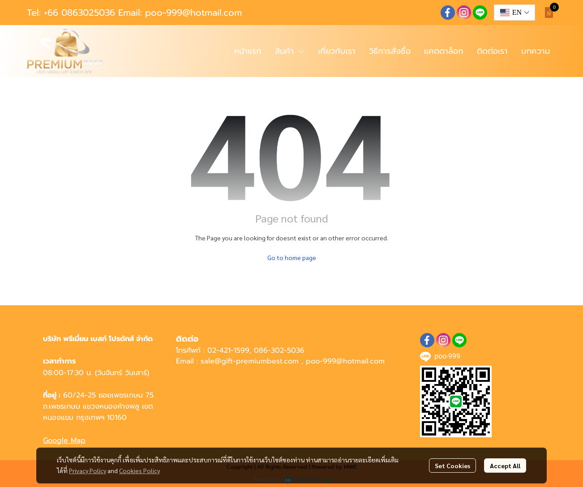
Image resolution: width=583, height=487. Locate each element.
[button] (514, 12)
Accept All (505, 465)
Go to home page (291, 257)
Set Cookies (452, 465)
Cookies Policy (139, 470)
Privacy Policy (87, 470)
